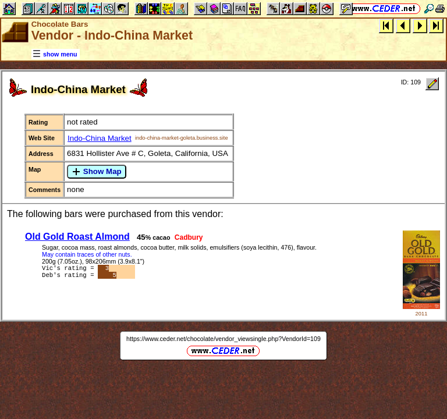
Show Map (97, 171)
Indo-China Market (100, 138)
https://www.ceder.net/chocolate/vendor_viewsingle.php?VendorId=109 (223, 338)
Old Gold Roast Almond (77, 237)
